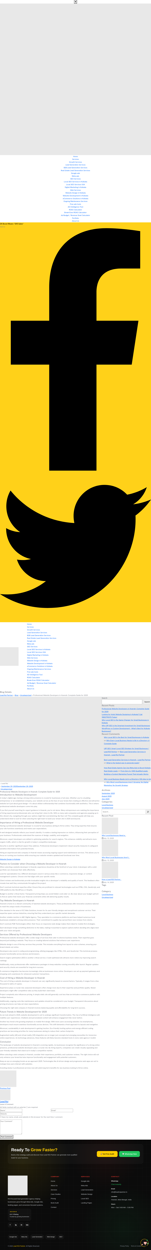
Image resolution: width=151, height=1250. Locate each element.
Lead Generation (87, 1190)
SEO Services (75, 179)
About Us (75, 221)
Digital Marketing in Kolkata (75, 187)
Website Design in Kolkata (75, 193)
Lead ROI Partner (19, 1246)
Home (75, 156)
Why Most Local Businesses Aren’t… (116, 857)
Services (75, 159)
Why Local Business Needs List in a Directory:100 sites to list (127, 779)
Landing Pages (86, 1203)
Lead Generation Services (75, 165)
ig (15, 1225)
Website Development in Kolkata (75, 196)
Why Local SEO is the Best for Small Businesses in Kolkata (126, 737)
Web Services (75, 190)
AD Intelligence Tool (75, 207)
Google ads (75, 173)
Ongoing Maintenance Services (75, 201)
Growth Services (75, 162)
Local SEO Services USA (75, 184)
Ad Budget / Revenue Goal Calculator (75, 215)
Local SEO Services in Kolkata (75, 182)
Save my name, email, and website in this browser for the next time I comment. (32, 1117)
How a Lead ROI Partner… (111, 879)
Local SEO (85, 1198)
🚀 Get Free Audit (107, 1154)
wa (27, 1225)
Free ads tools (75, 204)
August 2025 (106, 796)
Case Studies (55, 1194)
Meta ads (75, 176)
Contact (53, 1207)
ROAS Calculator (75, 210)
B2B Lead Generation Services (75, 167)
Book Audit (55, 1203)
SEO (60, 1237)
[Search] (147, 812)
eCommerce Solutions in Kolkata (75, 198)
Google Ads (85, 1181)
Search (104, 698)
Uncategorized (6, 789)
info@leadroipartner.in (119, 1192)
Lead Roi (4, 1101)
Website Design (86, 1194)
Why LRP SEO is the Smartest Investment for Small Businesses (126, 725)
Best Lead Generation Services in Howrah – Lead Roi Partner (127, 760)
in (21, 1225)
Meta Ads (84, 1185)
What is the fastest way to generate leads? (122, 763)
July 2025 (105, 799)
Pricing (53, 1198)
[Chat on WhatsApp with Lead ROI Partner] (144, 1243)
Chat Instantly (116, 1184)
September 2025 (108, 793)
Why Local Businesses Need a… (114, 835)
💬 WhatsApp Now (129, 1154)
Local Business (107, 805)
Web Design (51, 1237)
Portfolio (75, 218)
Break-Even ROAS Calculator (75, 212)
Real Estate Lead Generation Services (75, 170)
